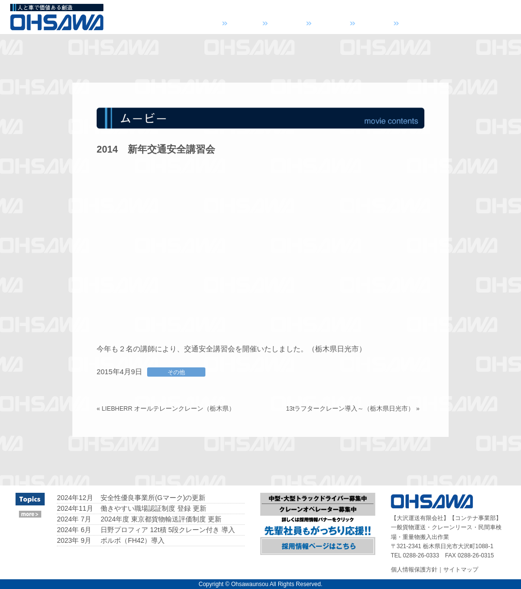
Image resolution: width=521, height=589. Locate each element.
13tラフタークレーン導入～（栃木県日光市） (350, 408)
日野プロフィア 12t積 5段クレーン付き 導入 (168, 530)
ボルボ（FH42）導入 (133, 540)
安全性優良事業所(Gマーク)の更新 (153, 498)
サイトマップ (460, 569)
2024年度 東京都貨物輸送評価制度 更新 (161, 519)
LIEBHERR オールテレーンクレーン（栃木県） (168, 408)
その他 (176, 372)
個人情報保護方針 (414, 569)
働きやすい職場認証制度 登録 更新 (153, 508)
